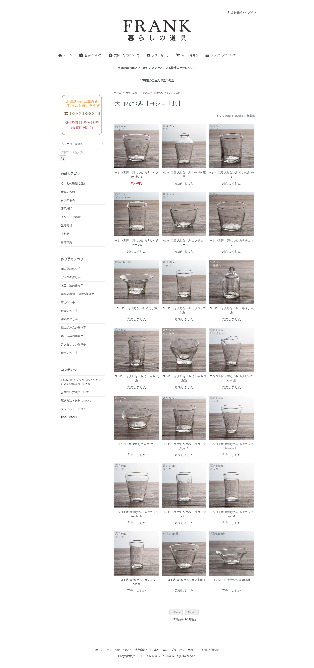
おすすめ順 (224, 115)
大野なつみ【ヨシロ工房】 (168, 92)
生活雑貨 (66, 225)
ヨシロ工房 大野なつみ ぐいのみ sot (231, 174)
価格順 (238, 115)
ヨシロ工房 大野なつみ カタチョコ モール (184, 242)
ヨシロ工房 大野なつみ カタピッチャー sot (136, 242)
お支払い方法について (75, 392)
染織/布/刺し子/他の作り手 (77, 294)
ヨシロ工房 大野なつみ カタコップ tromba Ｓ (136, 174)
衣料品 (65, 233)
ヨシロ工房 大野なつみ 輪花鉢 (231, 579)
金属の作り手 (69, 310)
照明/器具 (67, 208)
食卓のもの (68, 191)
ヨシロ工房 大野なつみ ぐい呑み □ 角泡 (184, 378)
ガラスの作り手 (71, 277)
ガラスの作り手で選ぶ (138, 92)
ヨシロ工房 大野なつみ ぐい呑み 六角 (136, 378)
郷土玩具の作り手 (72, 336)
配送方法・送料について (76, 400)
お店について (90, 55)
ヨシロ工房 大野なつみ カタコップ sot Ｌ (184, 514)
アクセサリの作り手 (73, 344)
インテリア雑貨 (71, 217)
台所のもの (68, 200)
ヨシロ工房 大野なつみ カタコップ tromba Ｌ (231, 446)
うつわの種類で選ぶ (73, 183)
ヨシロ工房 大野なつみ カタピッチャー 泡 (231, 378)
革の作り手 (68, 302)
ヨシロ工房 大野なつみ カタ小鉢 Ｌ (184, 579)
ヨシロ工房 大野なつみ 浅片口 (137, 444)
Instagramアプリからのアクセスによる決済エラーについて (81, 381)
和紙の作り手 (69, 319)
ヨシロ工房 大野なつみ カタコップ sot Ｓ (136, 582)
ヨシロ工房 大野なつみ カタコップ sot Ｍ (231, 514)
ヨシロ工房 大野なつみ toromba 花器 (184, 174)
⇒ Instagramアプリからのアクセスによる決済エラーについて (157, 67)
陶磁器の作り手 (71, 268)
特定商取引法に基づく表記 (151, 649)
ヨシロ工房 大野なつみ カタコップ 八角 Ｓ (184, 446)
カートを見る (187, 55)
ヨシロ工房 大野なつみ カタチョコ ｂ (231, 242)
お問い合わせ (157, 55)
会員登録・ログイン (241, 12)
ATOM (73, 417)
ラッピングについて (220, 55)
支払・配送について (123, 55)
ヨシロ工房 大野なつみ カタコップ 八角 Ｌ (184, 310)
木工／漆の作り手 (72, 285)
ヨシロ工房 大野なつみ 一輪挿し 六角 (231, 310)
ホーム (65, 55)
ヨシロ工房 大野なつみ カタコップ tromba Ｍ (136, 514)
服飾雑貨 (66, 242)
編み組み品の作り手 (73, 327)
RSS (64, 417)
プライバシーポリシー (75, 409)
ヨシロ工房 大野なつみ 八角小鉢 (136, 308)
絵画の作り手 (69, 352)
